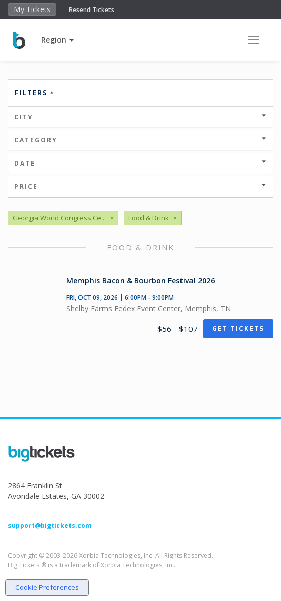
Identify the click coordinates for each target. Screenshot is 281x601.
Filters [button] (35, 92)
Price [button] (140, 186)
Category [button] (140, 140)
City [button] (140, 117)
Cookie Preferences (47, 587)
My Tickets (32, 9)
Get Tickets (238, 328)
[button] (57, 40)
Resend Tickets (91, 9)
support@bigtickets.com (50, 525)
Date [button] (140, 163)
